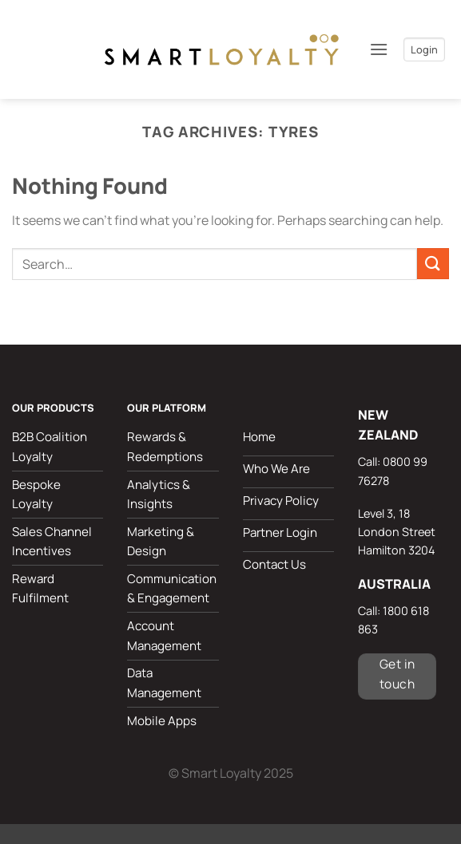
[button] (372, 49)
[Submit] (433, 263)
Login (424, 49)
